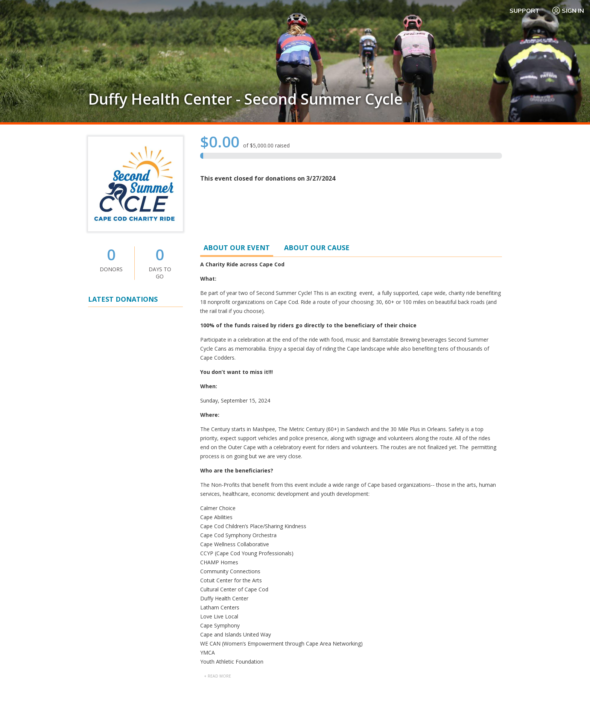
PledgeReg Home (320, 573)
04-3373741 (352, 477)
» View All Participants (478, 391)
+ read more (217, 347)
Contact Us (414, 564)
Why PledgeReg (318, 555)
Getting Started (317, 564)
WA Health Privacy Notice (547, 688)
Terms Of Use (368, 688)
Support (524, 10)
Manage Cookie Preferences (429, 688)
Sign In (568, 10)
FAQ (406, 555)
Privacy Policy (489, 688)
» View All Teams (485, 427)
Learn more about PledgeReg (124, 604)
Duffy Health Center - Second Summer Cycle (245, 99)
